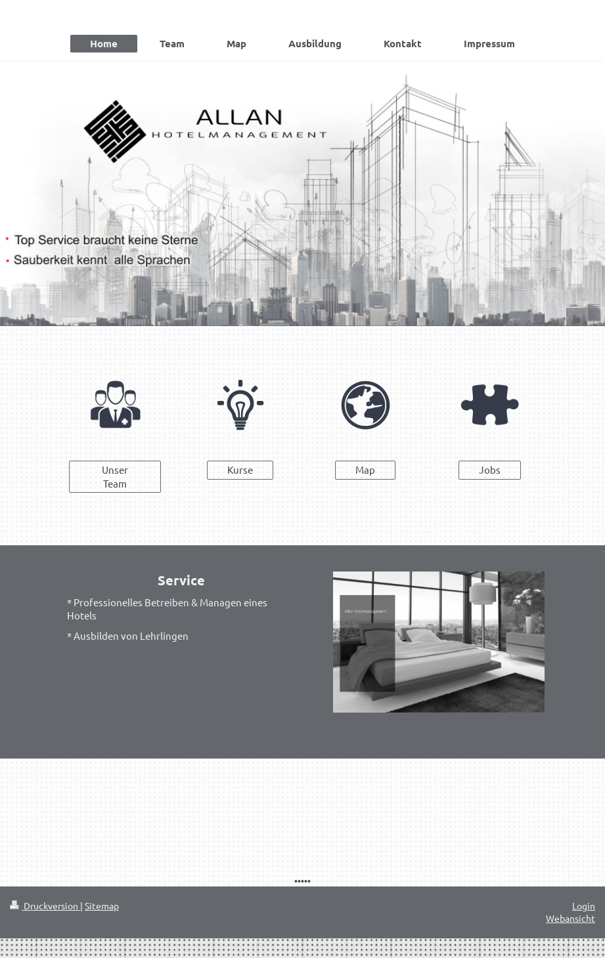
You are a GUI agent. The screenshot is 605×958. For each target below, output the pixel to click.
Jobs (490, 469)
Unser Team (115, 476)
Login (583, 905)
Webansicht (570, 918)
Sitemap (102, 905)
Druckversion (45, 905)
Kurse (240, 469)
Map (365, 469)
